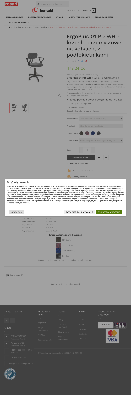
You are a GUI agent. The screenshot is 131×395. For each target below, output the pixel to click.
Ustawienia (14, 212)
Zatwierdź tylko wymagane (81, 212)
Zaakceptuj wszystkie (111, 212)
